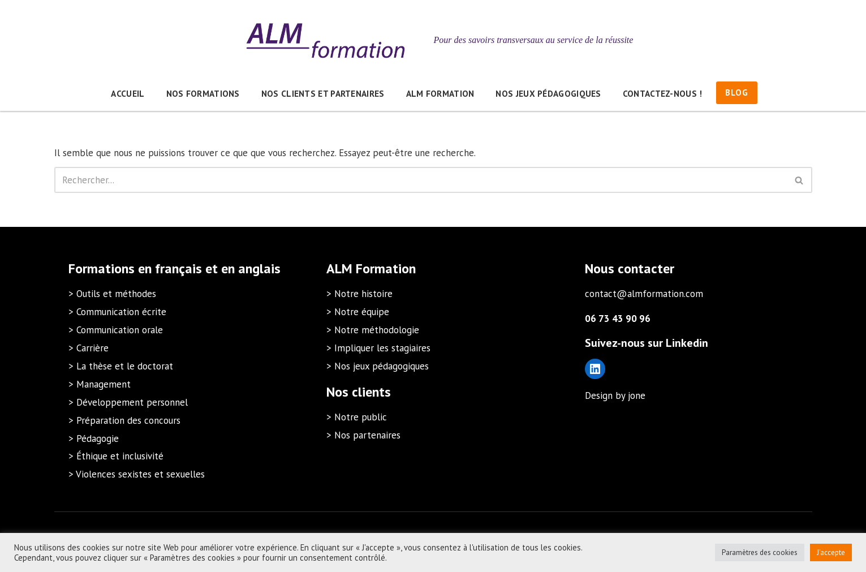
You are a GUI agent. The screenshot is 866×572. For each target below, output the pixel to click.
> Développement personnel (128, 402)
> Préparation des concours (124, 420)
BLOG (736, 92)
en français (170, 268)
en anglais (251, 268)
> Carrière (88, 348)
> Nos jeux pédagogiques (377, 366)
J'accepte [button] (831, 552)
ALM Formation (440, 93)
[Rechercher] (420, 180)
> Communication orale (115, 330)
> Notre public (356, 417)
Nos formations (203, 93)
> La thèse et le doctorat (120, 366)
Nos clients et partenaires (323, 93)
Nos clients (358, 392)
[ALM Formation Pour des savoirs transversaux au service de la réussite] (433, 40)
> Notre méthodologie (372, 330)
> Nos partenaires (363, 435)
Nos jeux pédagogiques (548, 93)
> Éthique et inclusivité (115, 456)
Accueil (127, 93)
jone (636, 395)
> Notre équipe (357, 312)
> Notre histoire (359, 293)
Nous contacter (629, 268)
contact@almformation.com (644, 293)
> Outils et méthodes (112, 293)
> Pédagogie (93, 438)
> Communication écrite (117, 312)
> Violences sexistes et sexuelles (136, 474)
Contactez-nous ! (663, 93)
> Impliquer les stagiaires (378, 348)
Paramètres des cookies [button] (760, 552)
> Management (99, 384)
